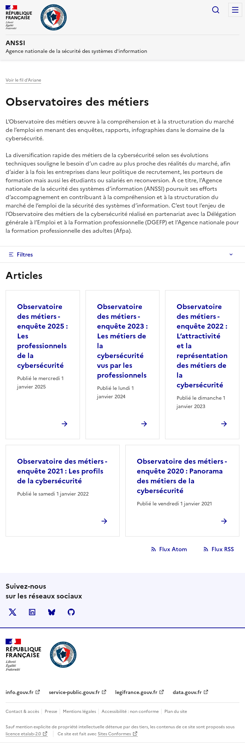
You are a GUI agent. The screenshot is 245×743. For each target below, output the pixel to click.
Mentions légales (80, 711)
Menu (235, 10)
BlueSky (52, 612)
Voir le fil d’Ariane (23, 80)
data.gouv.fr (187, 692)
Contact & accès (23, 711)
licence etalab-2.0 (23, 734)
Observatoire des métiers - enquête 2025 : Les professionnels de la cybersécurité (42, 336)
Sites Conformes (114, 734)
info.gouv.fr (20, 692)
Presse (51, 711)
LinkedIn (32, 612)
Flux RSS (222, 549)
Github (71, 612)
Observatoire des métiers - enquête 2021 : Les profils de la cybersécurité (62, 471)
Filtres (25, 254)
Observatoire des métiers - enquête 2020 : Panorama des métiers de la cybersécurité (182, 476)
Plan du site (175, 711)
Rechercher (216, 10)
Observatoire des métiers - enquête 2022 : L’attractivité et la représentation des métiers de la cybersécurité (202, 345)
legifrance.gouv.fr (136, 692)
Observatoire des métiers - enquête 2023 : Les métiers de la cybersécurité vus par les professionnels (122, 340)
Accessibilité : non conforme (131, 711)
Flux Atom (173, 549)
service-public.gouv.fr (74, 692)
